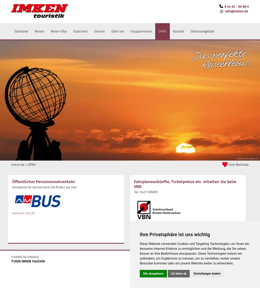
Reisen (39, 31)
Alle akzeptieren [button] (153, 273)
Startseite (21, 31)
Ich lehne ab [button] (178, 273)
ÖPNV (162, 31)
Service (99, 31)
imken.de (17, 165)
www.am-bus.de (23, 213)
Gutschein (80, 31)
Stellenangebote (202, 31)
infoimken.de (236, 11)
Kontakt (178, 31)
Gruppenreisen (141, 31)
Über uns (117, 31)
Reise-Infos (59, 31)
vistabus (33, 257)
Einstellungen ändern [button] (207, 273)
